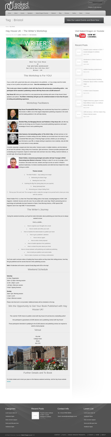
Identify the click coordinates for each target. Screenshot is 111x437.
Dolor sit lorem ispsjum (11, 419)
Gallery (74, 13)
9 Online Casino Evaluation (91, 90)
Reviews (67, 13)
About (15, 13)
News (80, 13)
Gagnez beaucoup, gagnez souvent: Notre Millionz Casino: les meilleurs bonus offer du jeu (93, 103)
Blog (60, 13)
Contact (88, 13)
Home (9, 13)
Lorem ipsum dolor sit (11, 412)
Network (54, 13)
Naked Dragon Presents (42, 13)
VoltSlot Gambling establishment (92, 69)
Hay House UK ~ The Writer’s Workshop (26, 31)
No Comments (33, 34)
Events (22, 13)
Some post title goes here (12, 423)
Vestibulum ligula (10, 416)
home (97, 434)
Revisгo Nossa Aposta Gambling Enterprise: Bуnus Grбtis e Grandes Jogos (93, 82)
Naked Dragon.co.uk (26, 435)
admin (19, 34)
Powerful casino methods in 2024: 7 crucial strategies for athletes (46, 414)
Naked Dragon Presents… (77, 434)
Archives (24, 34)
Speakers (30, 13)
